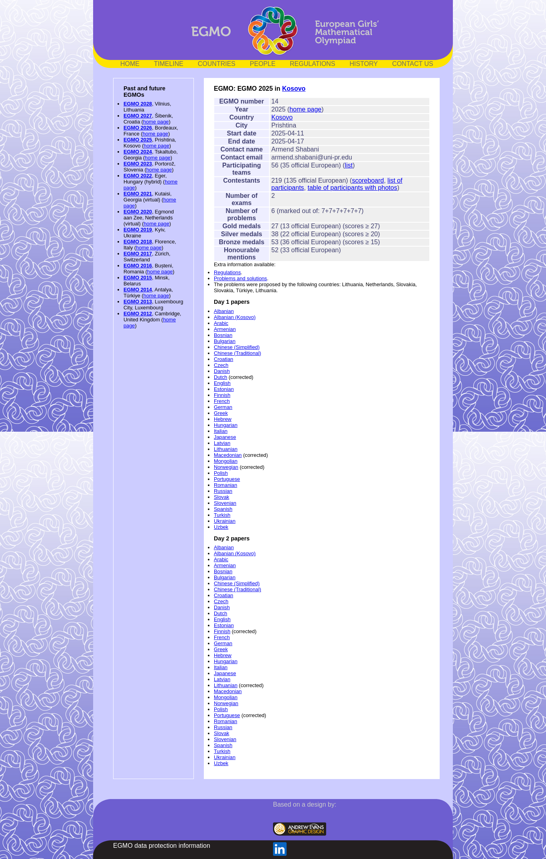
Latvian (222, 443)
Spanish (223, 509)
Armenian (225, 329)
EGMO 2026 (138, 128)
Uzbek (221, 527)
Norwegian (226, 467)
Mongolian (225, 461)
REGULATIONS (312, 63)
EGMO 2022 (138, 176)
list (349, 165)
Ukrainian (224, 521)
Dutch (220, 377)
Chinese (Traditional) (237, 353)
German (223, 407)
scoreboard (368, 180)
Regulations (227, 272)
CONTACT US (412, 63)
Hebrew (222, 419)
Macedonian (228, 455)
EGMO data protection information (161, 845)
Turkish (222, 515)
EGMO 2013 (138, 302)
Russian (223, 491)
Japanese (225, 437)
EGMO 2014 (138, 290)
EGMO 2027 (138, 116)
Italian (220, 431)
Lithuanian (225, 449)
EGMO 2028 (138, 104)
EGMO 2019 (138, 230)
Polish (221, 473)
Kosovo (294, 88)
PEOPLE (262, 63)
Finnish (222, 395)
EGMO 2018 (138, 242)
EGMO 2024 (138, 152)
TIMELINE (168, 63)
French (222, 401)
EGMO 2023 (138, 164)
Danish (222, 371)
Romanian (225, 485)
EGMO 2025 (138, 140)
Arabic (221, 323)
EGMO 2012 (138, 314)
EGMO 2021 (138, 194)
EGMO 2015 (138, 278)
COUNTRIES (216, 63)
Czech (221, 365)
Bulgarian (224, 341)
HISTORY (364, 63)
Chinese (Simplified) (237, 347)
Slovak (221, 497)
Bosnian (223, 335)
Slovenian (225, 503)
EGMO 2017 (138, 254)
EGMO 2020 (138, 212)
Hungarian (225, 425)
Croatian (223, 359)
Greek (221, 413)
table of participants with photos (352, 187)
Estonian (224, 389)
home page (156, 122)
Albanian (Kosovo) (235, 317)
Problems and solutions (240, 278)
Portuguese (227, 479)
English (222, 383)
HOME (129, 63)
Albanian (224, 311)
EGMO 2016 (138, 266)
